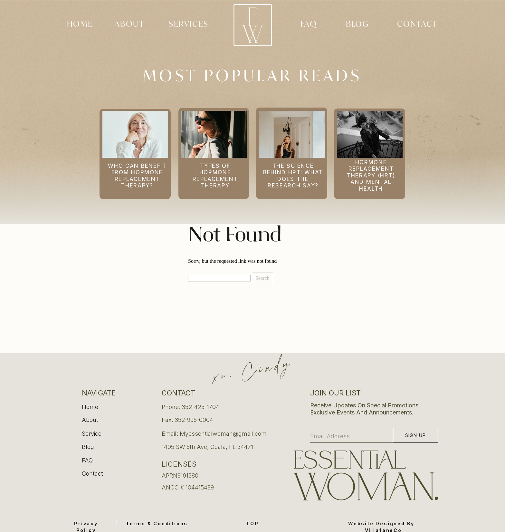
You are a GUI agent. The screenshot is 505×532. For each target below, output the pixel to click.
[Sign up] (415, 435)
